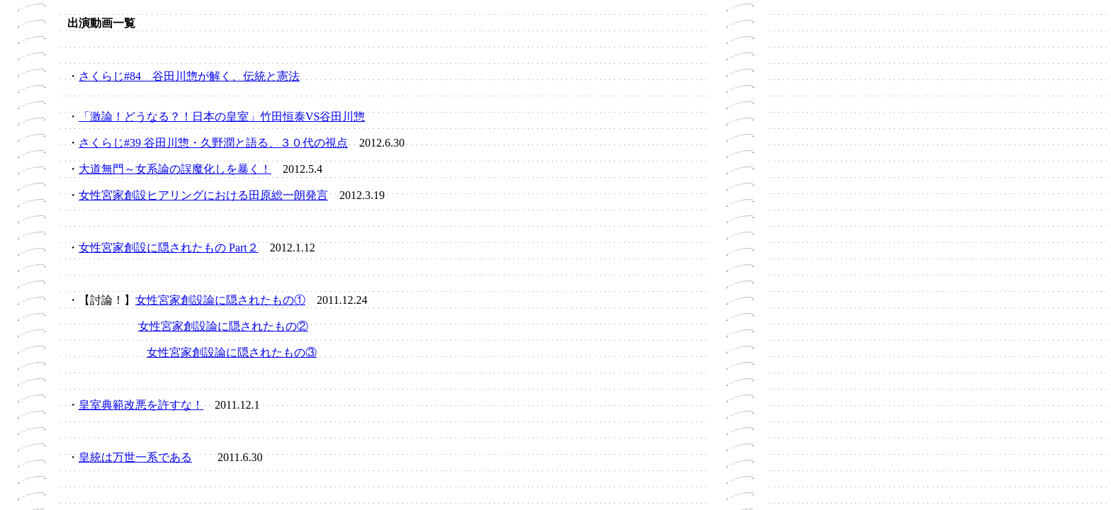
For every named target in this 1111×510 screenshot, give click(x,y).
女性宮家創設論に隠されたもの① (220, 300)
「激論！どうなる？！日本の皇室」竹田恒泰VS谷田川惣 (222, 116)
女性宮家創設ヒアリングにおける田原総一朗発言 (203, 195)
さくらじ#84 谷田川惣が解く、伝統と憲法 (189, 76)
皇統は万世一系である (135, 457)
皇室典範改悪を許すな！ (141, 405)
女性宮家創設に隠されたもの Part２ (169, 248)
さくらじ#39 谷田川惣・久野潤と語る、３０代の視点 (213, 143)
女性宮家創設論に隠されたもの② (223, 326)
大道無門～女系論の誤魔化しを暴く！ (175, 169)
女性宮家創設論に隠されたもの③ (232, 352)
